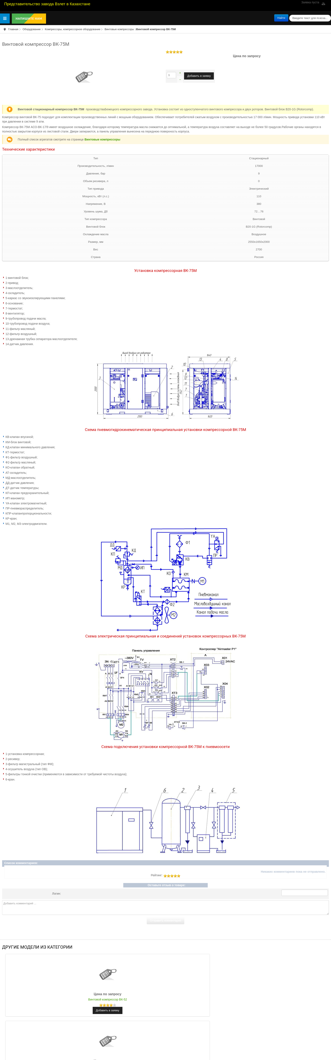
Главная (13, 29)
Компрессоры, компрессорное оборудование (72, 29)
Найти (281, 17)
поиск (288, 14)
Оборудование (32, 29)
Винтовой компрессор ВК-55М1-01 (274, 999)
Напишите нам (29, 18)
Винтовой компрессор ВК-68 (165, 999)
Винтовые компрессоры (119, 29)
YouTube (323, 3)
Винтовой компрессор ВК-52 (56, 999)
